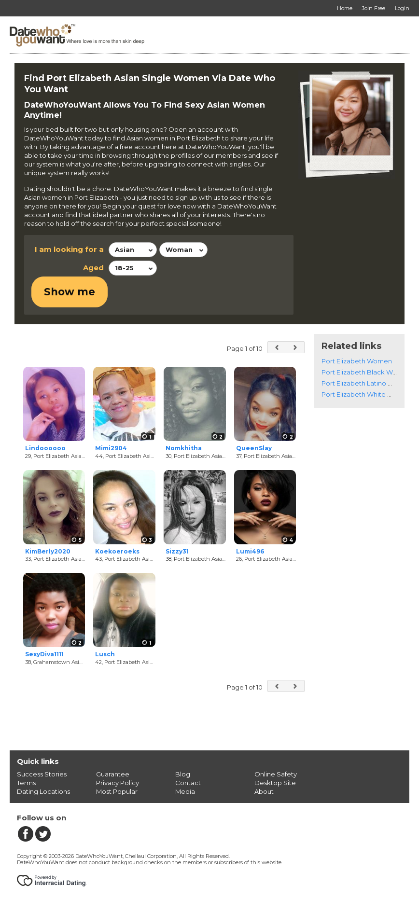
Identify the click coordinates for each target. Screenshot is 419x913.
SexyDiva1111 (44, 656)
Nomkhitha (184, 449)
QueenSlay (254, 449)
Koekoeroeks (117, 552)
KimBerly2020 (47, 552)
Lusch (105, 656)
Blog (182, 775)
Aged (93, 267)
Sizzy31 (177, 552)
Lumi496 (250, 552)
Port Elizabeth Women (356, 362)
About (264, 793)
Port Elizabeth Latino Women (367, 384)
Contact (188, 784)
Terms (26, 784)
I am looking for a (69, 249)
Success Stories (42, 775)
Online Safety (275, 775)
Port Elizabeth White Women (366, 396)
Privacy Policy (117, 784)
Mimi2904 (111, 449)
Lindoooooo (45, 449)
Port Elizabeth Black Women (366, 373)
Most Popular (117, 793)
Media (185, 793)
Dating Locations (43, 793)
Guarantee (112, 775)
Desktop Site (275, 784)
